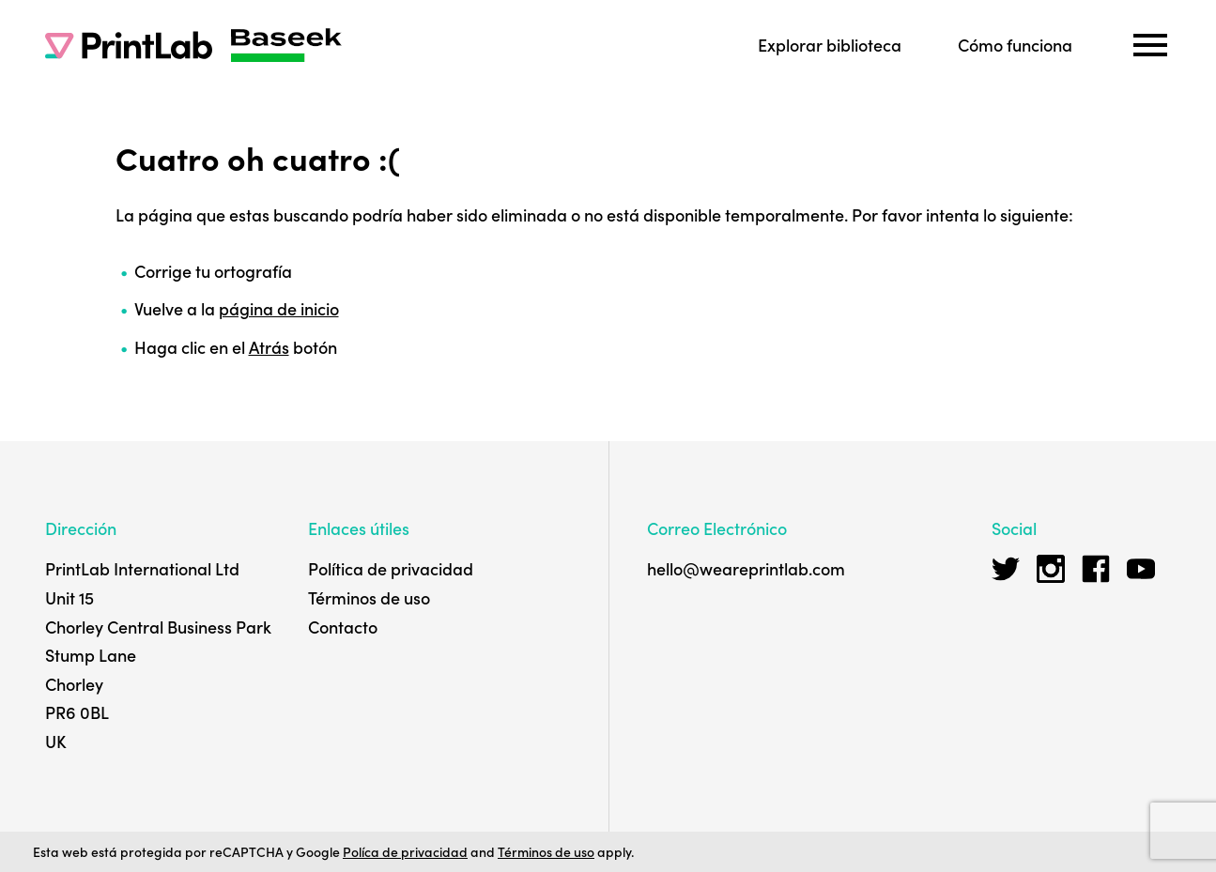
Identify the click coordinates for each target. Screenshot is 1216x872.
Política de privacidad (390, 568)
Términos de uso (369, 597)
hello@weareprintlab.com (746, 568)
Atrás (269, 347)
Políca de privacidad (405, 851)
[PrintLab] (128, 45)
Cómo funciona (1015, 44)
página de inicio (279, 308)
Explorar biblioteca (829, 44)
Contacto (342, 626)
